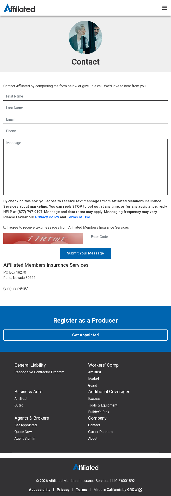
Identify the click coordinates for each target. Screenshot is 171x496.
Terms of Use (78, 217)
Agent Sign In (24, 438)
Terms (81, 490)
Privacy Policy (47, 217)
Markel (93, 379)
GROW (132, 490)
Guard (92, 385)
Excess (94, 398)
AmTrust (94, 372)
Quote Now (23, 432)
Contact (94, 425)
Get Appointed (85, 335)
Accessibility (39, 490)
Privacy (63, 490)
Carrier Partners (100, 432)
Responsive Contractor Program (39, 372)
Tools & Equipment (102, 405)
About (92, 438)
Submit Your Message (85, 253)
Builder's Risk (98, 412)
